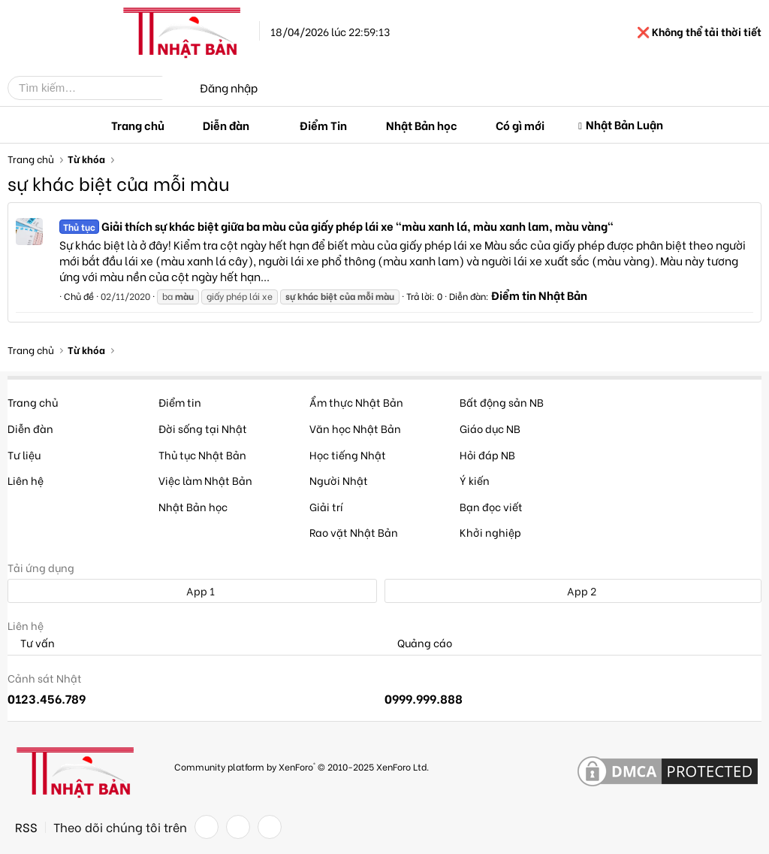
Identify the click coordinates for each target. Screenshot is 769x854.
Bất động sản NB (502, 402)
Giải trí (326, 506)
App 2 (573, 590)
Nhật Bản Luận (624, 124)
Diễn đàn (226, 125)
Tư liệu (24, 454)
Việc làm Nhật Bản (205, 480)
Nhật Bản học (421, 125)
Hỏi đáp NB (487, 454)
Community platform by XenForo (301, 766)
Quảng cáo (418, 643)
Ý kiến (475, 480)
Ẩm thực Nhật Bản (356, 402)
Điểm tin (179, 402)
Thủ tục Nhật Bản (202, 454)
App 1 (192, 590)
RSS (26, 827)
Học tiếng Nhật (347, 454)
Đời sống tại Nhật (202, 428)
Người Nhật (338, 480)
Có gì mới (520, 125)
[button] (261, 125)
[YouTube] (270, 827)
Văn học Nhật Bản (355, 428)
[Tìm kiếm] (96, 88)
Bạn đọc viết (491, 506)
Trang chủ (137, 125)
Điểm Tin (323, 125)
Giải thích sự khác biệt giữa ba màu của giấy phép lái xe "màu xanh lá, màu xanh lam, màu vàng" (336, 225)
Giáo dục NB (490, 428)
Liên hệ (26, 480)
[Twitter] (238, 827)
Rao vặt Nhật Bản (353, 532)
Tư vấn (31, 643)
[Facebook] (207, 827)
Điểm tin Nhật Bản (539, 294)
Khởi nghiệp (490, 532)
